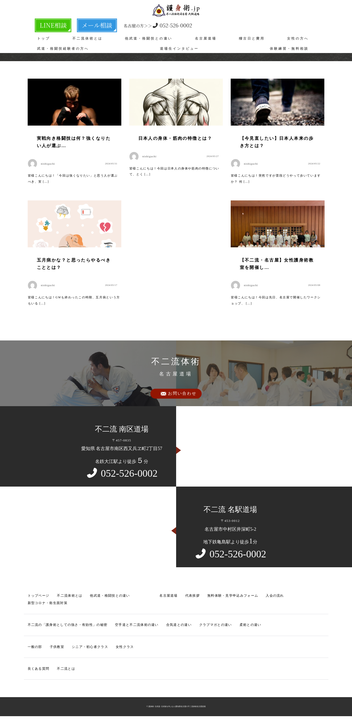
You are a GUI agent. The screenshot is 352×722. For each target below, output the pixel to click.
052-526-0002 (131, 24)
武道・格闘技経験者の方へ (63, 46)
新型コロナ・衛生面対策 (48, 604)
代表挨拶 (192, 597)
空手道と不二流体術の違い (137, 626)
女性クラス (125, 648)
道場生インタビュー (179, 46)
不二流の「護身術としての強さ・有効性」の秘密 (68, 626)
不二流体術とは (87, 36)
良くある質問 (38, 670)
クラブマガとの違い (215, 626)
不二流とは (66, 670)
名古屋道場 (205, 36)
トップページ (38, 597)
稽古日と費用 (252, 36)
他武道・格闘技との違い (148, 36)
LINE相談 (47, 24)
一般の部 (35, 648)
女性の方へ (298, 36)
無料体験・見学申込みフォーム (232, 597)
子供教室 (57, 648)
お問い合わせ (182, 395)
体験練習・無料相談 (289, 46)
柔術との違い (250, 626)
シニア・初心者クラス (90, 648)
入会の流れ (275, 597)
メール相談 (78, 24)
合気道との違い (179, 626)
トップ (43, 36)
